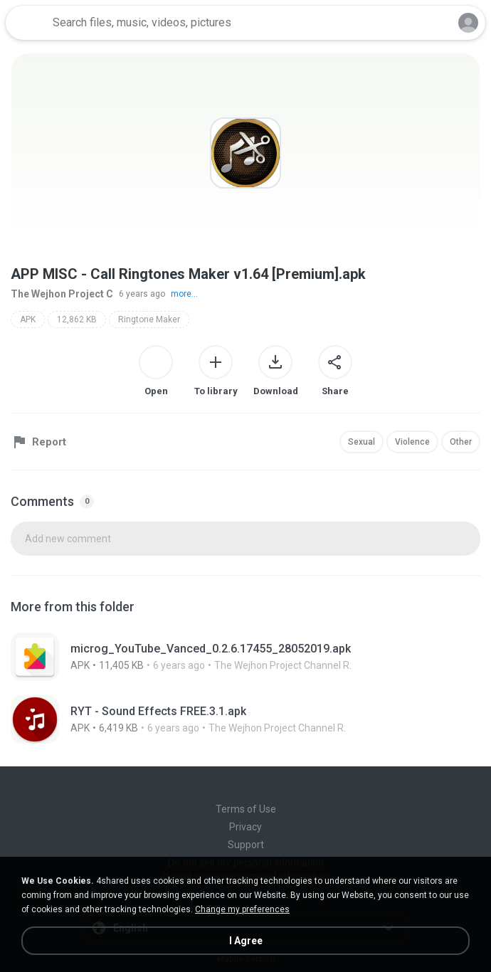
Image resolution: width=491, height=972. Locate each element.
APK (28, 319)
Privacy (245, 827)
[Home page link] (27, 23)
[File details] (245, 657)
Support (246, 844)
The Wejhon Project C (62, 294)
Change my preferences (242, 909)
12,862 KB (77, 319)
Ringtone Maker (149, 319)
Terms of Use (246, 809)
